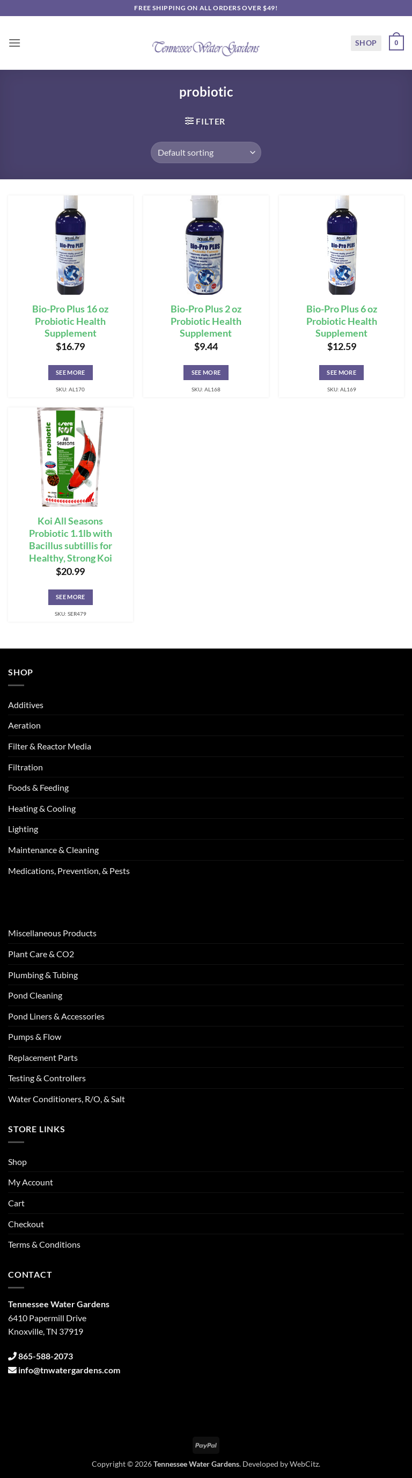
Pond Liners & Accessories (56, 1016)
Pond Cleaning (35, 995)
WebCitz (304, 1463)
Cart (16, 1203)
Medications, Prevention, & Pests (69, 870)
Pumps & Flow (34, 1036)
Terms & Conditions (44, 1244)
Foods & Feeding (38, 787)
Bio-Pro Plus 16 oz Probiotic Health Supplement (70, 321)
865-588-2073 (45, 1356)
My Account (30, 1182)
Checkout (26, 1224)
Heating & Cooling (42, 808)
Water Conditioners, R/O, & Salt (66, 1099)
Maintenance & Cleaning (53, 849)
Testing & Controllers (47, 1078)
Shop (366, 42)
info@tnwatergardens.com (69, 1370)
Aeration (24, 725)
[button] (14, 43)
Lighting (23, 829)
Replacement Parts (43, 1057)
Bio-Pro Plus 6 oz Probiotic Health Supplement (341, 321)
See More (70, 372)
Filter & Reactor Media (49, 746)
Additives (25, 705)
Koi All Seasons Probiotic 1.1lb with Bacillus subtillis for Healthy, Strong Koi (70, 539)
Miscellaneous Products (52, 933)
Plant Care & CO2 (41, 954)
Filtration (25, 767)
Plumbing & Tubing (43, 975)
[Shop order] (206, 152)
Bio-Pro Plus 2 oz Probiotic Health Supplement (206, 321)
